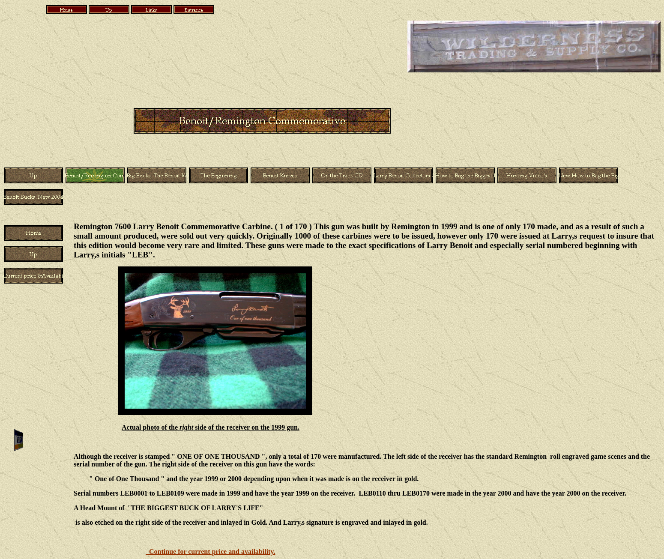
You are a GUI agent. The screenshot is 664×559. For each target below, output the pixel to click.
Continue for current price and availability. (210, 551)
